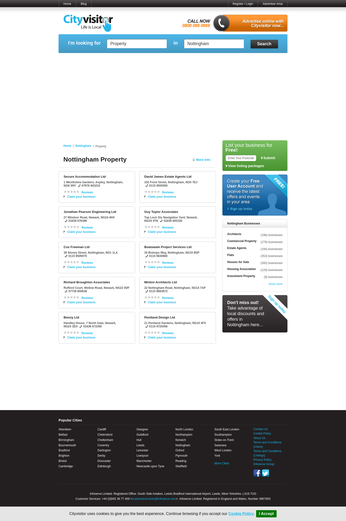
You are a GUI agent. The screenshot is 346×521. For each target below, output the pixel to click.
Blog (83, 4)
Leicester (142, 450)
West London (223, 450)
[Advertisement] (173, 101)
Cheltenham (105, 440)
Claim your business (81, 196)
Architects (234, 234)
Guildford (142, 434)
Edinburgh (104, 466)
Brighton (64, 455)
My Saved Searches (202, 59)
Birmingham (66, 440)
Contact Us (260, 429)
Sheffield (181, 466)
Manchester (144, 461)
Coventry (103, 445)
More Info (203, 160)
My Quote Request (235, 59)
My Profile (175, 59)
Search (264, 43)
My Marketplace (104, 59)
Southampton (223, 434)
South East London (226, 429)
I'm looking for (84, 43)
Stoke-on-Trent (224, 440)
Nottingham (83, 146)
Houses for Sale (238, 262)
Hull (138, 440)
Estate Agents (236, 248)
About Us (259, 438)
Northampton (183, 434)
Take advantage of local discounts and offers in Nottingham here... (245, 313)
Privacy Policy (262, 459)
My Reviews (153, 59)
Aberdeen (65, 429)
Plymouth (181, 455)
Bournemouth (67, 445)
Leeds (140, 445)
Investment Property (241, 276)
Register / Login (243, 4)
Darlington (104, 450)
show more (275, 284)
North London (184, 429)
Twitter (265, 473)
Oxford (179, 450)
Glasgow (142, 429)
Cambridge (66, 466)
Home (67, 4)
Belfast (63, 434)
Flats (230, 255)
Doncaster (104, 461)
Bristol (63, 461)
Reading (180, 461)
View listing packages (246, 166)
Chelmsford (105, 434)
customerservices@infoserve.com (154, 499)
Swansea (220, 445)
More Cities (221, 463)
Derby (101, 455)
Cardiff (102, 429)
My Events (130, 59)
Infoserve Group (263, 464)
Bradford (64, 450)
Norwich (180, 440)
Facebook (257, 473)
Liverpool (142, 455)
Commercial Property (241, 241)
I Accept (266, 514)
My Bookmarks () (267, 59)
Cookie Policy (241, 514)
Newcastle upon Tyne (150, 466)
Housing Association (241, 269)
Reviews (87, 192)
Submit (269, 158)
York (217, 455)
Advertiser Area (273, 4)
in (175, 43)
